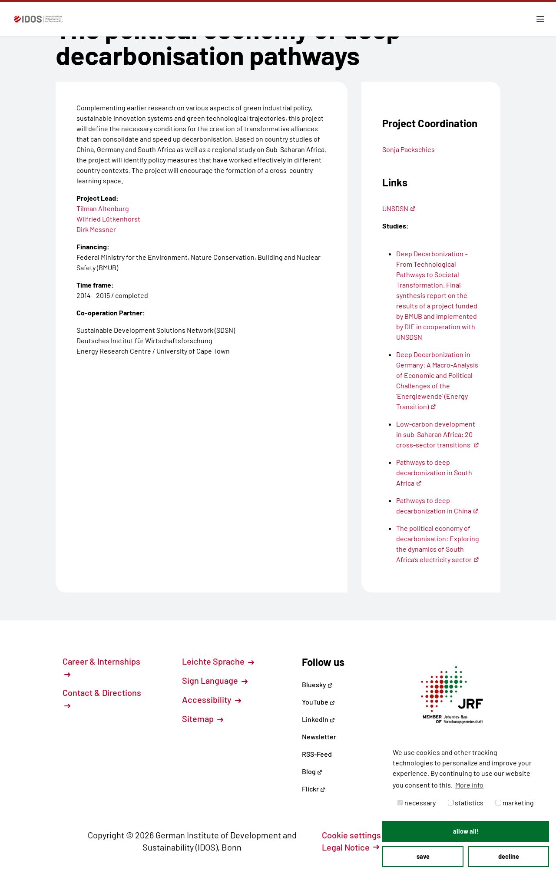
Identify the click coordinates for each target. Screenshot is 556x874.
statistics (465, 802)
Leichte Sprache (218, 661)
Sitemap (202, 718)
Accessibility (211, 699)
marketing (515, 802)
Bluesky (317, 684)
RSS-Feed (317, 754)
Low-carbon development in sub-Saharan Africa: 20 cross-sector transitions (437, 434)
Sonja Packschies (408, 149)
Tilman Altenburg (102, 208)
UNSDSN (399, 208)
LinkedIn (318, 719)
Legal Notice (350, 847)
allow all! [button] (466, 831)
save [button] (423, 856)
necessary (416, 802)
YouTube (318, 702)
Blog (312, 771)
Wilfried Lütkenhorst (108, 219)
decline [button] (508, 856)
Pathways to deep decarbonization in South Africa (434, 472)
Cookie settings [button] (356, 835)
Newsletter (319, 736)
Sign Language (215, 680)
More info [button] (469, 785)
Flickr (313, 789)
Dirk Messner (96, 229)
